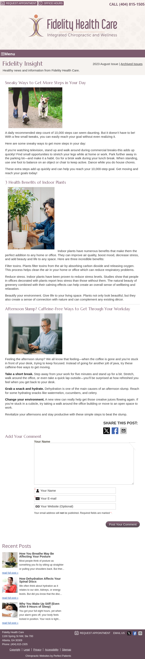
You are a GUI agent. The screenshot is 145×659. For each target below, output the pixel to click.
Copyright (15, 649)
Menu (8, 54)
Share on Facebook (115, 430)
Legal (27, 649)
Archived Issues (132, 64)
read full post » (10, 572)
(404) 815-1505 (132, 4)
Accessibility (51, 649)
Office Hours (50, 3)
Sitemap (66, 649)
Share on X (107, 430)
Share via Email (124, 430)
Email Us (119, 633)
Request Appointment (18, 3)
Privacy (37, 649)
